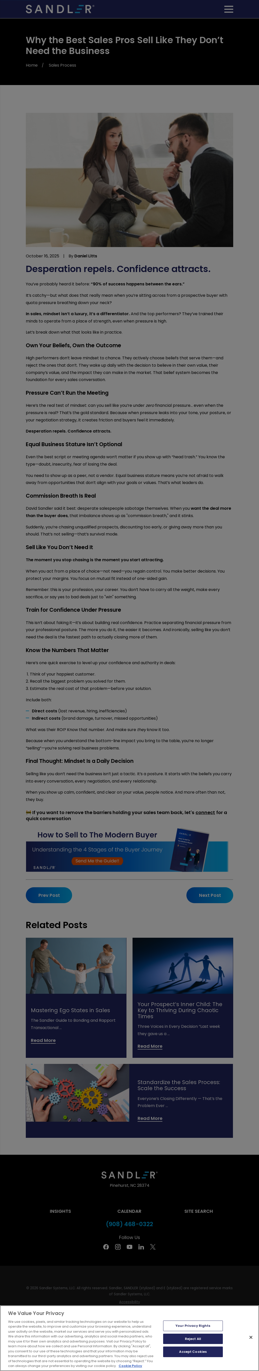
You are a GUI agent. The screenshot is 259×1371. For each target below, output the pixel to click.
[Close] (250, 1351)
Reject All (193, 1353)
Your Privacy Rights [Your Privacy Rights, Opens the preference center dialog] (193, 1340)
